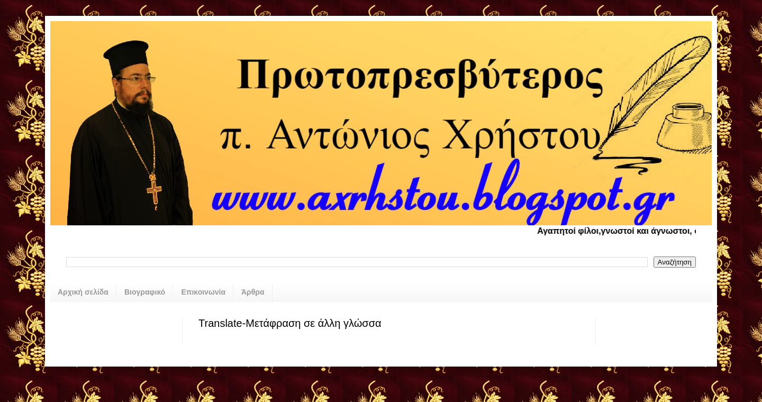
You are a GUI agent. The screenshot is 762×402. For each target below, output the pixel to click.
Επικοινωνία (203, 292)
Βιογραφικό (144, 292)
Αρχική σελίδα (83, 292)
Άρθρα (253, 292)
